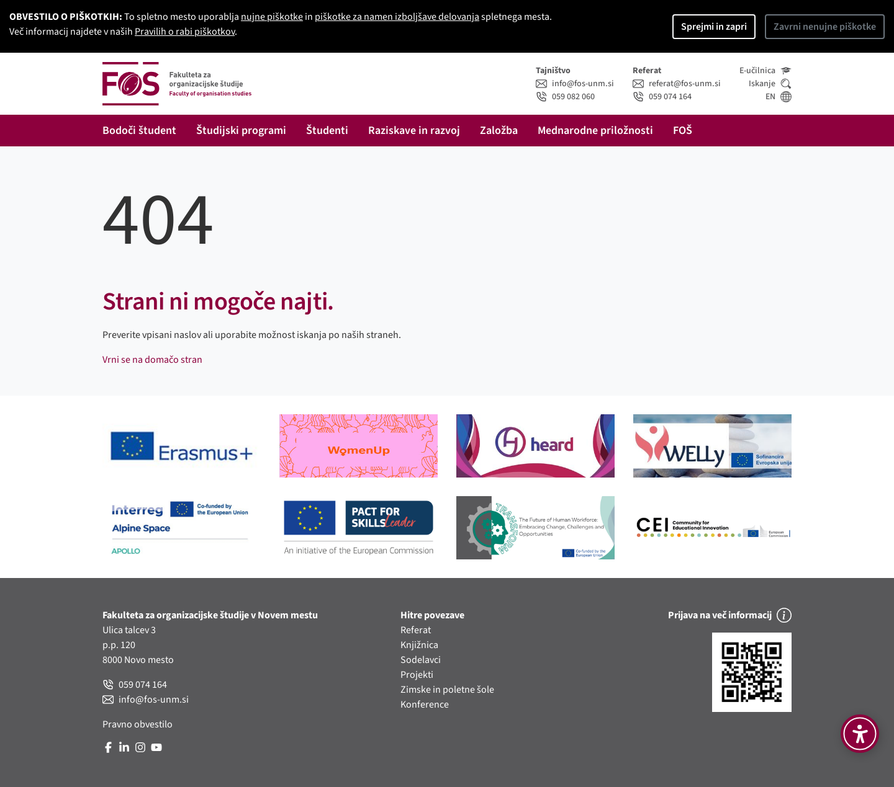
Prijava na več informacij (730, 615)
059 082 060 (565, 97)
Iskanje (770, 84)
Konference (424, 704)
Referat (415, 630)
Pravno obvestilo (137, 724)
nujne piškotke (272, 17)
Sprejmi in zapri (714, 26)
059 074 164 (662, 97)
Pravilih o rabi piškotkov (185, 31)
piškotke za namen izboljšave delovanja (397, 17)
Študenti (327, 130)
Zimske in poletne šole (447, 689)
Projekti (416, 675)
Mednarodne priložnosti (595, 130)
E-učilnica (765, 70)
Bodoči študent (139, 130)
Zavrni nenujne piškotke (825, 26)
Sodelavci (420, 660)
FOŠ (682, 130)
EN (778, 97)
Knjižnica (419, 645)
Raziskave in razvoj (414, 130)
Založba (499, 130)
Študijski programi (241, 130)
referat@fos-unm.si (677, 84)
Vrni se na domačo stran (152, 360)
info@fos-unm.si (575, 84)
